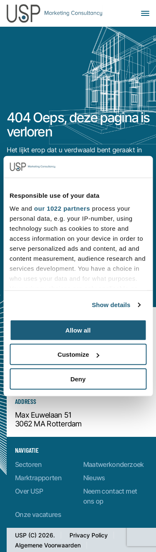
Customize (78, 354)
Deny (78, 379)
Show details (111, 304)
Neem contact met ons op (110, 496)
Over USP (29, 491)
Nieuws (94, 477)
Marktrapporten (38, 477)
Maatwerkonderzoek (113, 464)
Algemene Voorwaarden (48, 545)
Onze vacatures (38, 514)
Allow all (78, 330)
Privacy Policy (88, 535)
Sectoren (28, 464)
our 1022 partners (62, 208)
